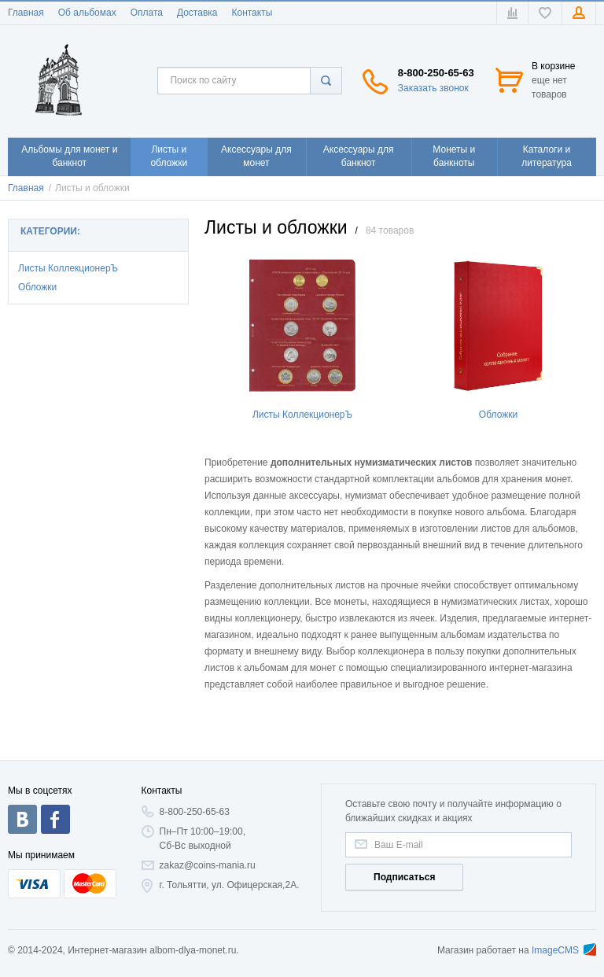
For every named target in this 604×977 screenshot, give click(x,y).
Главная (26, 12)
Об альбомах (87, 12)
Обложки (37, 287)
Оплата (147, 12)
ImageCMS (564, 950)
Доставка (197, 12)
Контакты (251, 12)
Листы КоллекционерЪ (68, 268)
